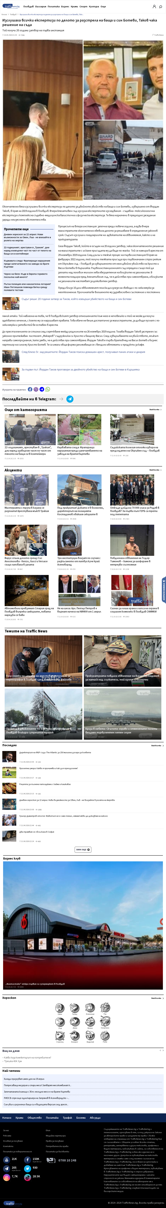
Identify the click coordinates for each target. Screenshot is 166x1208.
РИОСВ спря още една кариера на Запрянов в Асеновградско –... (36, 1098)
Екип (48, 1130)
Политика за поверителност (17, 1151)
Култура (94, 6)
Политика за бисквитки (57, 1151)
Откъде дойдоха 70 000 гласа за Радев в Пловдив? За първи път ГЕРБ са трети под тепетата (134, 511)
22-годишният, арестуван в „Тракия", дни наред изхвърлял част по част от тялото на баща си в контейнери (28, 451)
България (40, 6)
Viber (36, 389)
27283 (126, 519)
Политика (54, 6)
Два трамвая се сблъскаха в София (36, 832)
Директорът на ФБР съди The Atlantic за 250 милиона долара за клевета (55, 752)
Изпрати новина (164, 590)
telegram (42, 389)
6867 (20, 569)
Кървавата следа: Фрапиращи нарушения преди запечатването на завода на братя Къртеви (79, 451)
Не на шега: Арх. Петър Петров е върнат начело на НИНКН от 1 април (79, 610)
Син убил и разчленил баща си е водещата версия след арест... (36, 1104)
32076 (20, 516)
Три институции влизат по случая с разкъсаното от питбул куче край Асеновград (78, 562)
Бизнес (65, 6)
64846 (20, 987)
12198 (126, 569)
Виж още (83, 849)
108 (38, 778)
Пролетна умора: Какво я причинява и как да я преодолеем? (48, 768)
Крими (74, 6)
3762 (20, 619)
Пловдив (28, 6)
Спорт (83, 6)
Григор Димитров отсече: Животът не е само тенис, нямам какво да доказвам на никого (63, 816)
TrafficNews (159, 35)
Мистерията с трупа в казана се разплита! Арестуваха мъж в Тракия (27, 509)
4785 (72, 569)
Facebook (30, 389)
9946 (72, 458)
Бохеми (81, 1118)
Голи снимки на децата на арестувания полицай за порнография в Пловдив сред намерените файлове (38, 677)
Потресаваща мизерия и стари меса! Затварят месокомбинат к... (37, 1085)
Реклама (7, 1135)
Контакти (8, 1146)
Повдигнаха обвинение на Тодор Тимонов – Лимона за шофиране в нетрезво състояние (130, 562)
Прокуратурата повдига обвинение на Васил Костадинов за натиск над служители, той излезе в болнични (122, 677)
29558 (73, 519)
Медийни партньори (56, 1135)
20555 (20, 458)
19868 (22, 737)
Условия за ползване (13, 1141)
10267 (101, 737)
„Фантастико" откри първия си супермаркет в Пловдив (35, 984)
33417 (101, 684)
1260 (125, 455)
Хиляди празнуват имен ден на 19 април (24, 1079)
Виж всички (154, 409)
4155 (72, 617)
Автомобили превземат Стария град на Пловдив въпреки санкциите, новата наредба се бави (29, 612)
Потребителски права (57, 1146)
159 (38, 762)
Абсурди (95, 1118)
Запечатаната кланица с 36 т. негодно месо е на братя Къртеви (37, 1091)
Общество (35, 1118)
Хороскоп (9, 998)
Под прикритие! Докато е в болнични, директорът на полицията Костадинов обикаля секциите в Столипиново (80, 511)
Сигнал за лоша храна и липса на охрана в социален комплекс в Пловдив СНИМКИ (134, 610)
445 (38, 825)
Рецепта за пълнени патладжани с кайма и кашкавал (45, 784)
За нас (6, 1130)
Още (103, 6)
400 (38, 841)
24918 (22, 684)
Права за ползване (55, 1141)
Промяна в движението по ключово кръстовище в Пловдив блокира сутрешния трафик (38, 730)
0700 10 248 (67, 1160)
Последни (9, 745)
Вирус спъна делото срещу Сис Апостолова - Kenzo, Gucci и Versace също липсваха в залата (26, 562)
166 (38, 794)
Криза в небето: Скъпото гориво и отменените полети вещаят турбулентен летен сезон (121, 730)
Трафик (67, 1118)
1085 (38, 809)
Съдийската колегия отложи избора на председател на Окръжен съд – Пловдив (135, 449)
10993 (126, 617)
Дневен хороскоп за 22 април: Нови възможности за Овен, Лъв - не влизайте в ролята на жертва (67, 800)
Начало (6, 1118)
